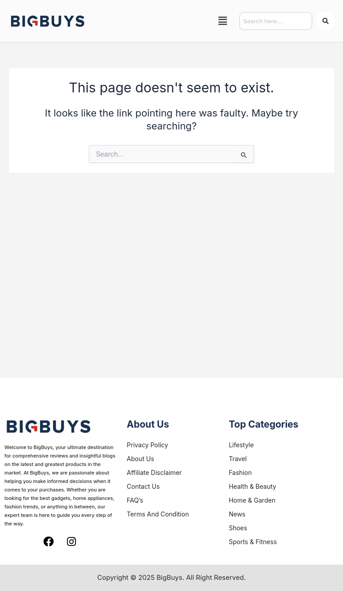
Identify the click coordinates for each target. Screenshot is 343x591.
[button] (222, 20)
